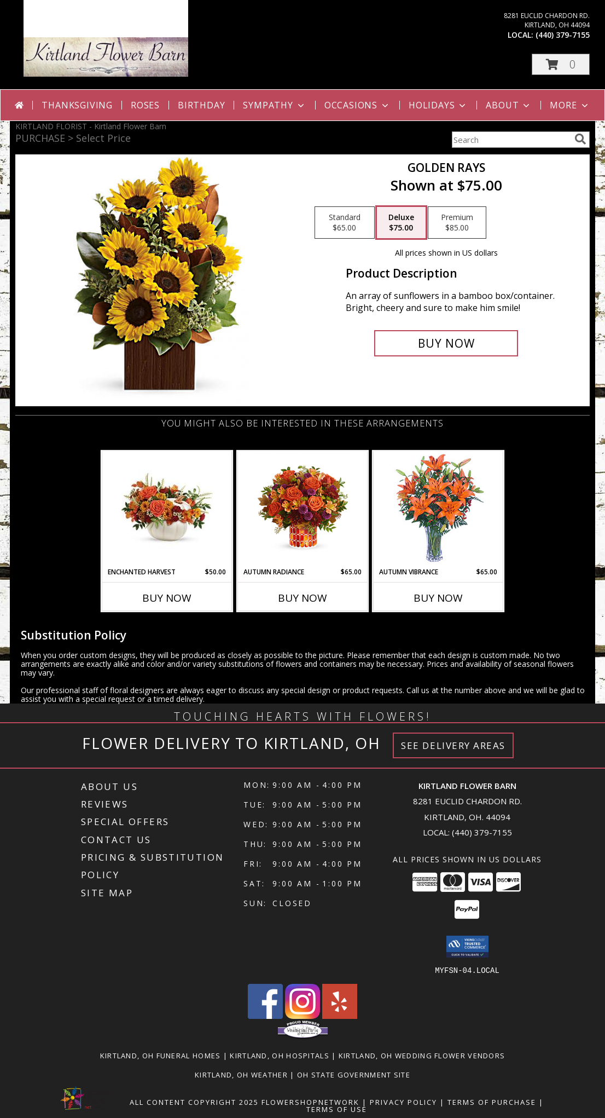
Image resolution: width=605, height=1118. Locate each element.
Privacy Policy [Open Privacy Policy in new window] (403, 1102)
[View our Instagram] (302, 1015)
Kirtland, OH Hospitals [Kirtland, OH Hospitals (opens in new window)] (279, 1055)
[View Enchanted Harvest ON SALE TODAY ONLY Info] (167, 509)
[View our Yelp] (339, 1015)
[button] (561, 64)
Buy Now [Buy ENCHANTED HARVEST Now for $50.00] (166, 598)
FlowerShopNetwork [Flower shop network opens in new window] (310, 1102)
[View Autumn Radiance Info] (302, 509)
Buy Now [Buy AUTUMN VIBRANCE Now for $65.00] (438, 598)
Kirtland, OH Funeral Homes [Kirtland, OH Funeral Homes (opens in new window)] (160, 1055)
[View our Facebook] (265, 1015)
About (509, 105)
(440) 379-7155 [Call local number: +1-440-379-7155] (563, 35)
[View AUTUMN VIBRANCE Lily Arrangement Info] (438, 509)
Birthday (201, 105)
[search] (580, 139)
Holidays (438, 105)
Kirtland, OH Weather (241, 1074)
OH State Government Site (353, 1074)
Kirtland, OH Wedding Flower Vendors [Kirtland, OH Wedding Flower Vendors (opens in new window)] (422, 1055)
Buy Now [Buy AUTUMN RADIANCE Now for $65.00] (302, 598)
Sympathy (274, 105)
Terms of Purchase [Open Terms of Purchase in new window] (491, 1102)
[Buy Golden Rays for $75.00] (446, 343)
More (570, 105)
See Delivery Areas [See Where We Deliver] (453, 745)
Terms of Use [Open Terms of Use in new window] (336, 1109)
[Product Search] (510, 139)
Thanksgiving (77, 105)
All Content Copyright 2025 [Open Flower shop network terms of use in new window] (194, 1102)
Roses (145, 105)
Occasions (357, 105)
